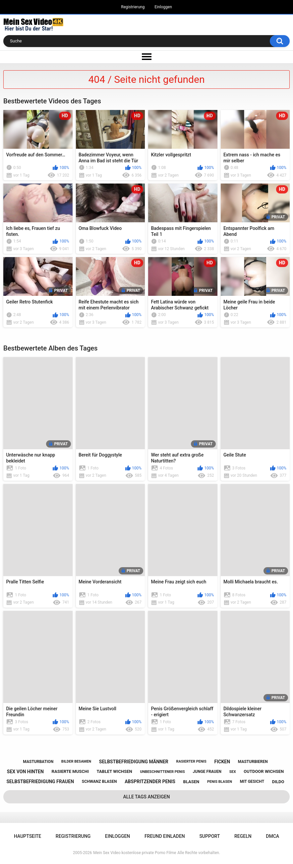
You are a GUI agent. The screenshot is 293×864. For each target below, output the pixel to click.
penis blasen (219, 782)
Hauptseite (27, 836)
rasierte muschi (70, 771)
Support (209, 836)
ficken (222, 761)
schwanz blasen (99, 781)
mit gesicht (252, 781)
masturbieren (253, 761)
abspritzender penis (150, 781)
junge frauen (207, 771)
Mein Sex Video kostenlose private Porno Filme (134, 852)
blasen (191, 781)
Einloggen (163, 7)
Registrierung (133, 7)
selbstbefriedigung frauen (40, 781)
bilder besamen (76, 761)
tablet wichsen (114, 771)
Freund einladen (165, 836)
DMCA (272, 836)
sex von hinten (25, 771)
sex (232, 772)
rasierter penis (191, 761)
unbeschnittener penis (162, 772)
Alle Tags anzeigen (146, 796)
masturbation (38, 761)
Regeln (243, 836)
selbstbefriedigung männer (133, 761)
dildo (278, 781)
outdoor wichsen (264, 771)
